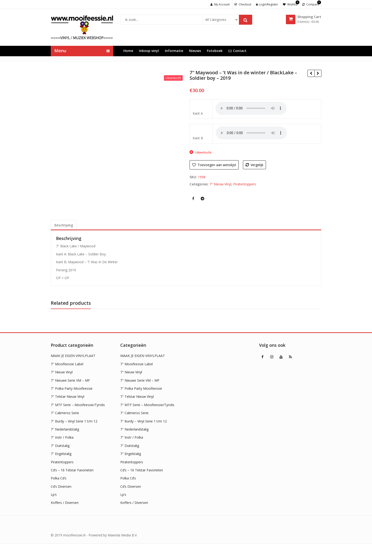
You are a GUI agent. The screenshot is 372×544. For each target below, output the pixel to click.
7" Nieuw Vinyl (220, 184)
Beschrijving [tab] (63, 225)
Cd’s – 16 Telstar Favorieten (72, 470)
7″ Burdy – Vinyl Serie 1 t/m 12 (74, 421)
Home (128, 50)
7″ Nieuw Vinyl (62, 372)
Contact (237, 50)
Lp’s (54, 494)
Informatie (174, 50)
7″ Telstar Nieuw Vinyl (67, 396)
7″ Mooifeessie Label (67, 364)
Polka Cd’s (58, 478)
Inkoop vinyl (149, 50)
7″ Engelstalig (61, 453)
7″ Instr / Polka (62, 437)
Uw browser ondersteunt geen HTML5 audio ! (251, 108)
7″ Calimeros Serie (65, 413)
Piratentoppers (244, 184)
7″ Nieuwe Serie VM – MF (70, 380)
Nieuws (195, 50)
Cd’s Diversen (61, 486)
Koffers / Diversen (65, 502)
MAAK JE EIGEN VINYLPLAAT (73, 355)
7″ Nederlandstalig (65, 429)
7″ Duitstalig (60, 445)
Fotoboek (215, 50)
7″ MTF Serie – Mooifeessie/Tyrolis (78, 405)
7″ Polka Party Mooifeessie (72, 388)
